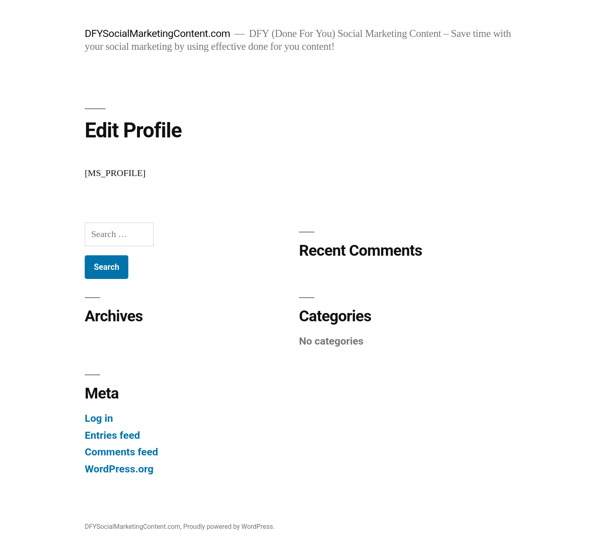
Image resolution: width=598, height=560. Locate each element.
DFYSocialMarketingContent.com (157, 33)
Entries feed (112, 435)
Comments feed (121, 452)
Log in (99, 418)
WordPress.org (119, 469)
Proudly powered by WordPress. (228, 527)
